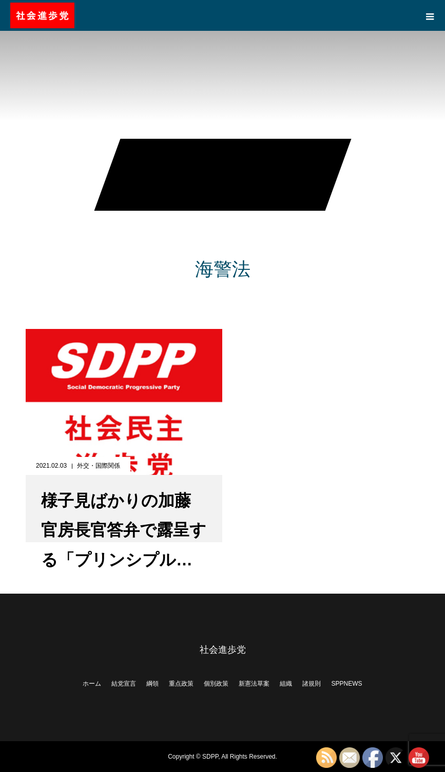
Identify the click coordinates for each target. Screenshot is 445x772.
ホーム (92, 683)
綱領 (152, 683)
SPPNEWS (346, 683)
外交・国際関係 (98, 465)
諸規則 (311, 683)
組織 (286, 683)
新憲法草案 (254, 683)
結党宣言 (123, 683)
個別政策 (216, 683)
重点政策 (181, 683)
